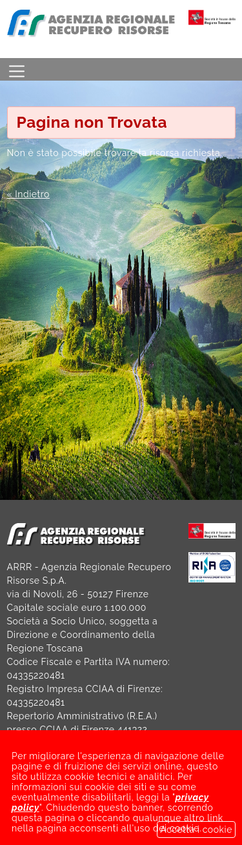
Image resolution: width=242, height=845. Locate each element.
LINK (73, 824)
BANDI (22, 824)
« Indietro (28, 194)
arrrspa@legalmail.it (129, 784)
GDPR (123, 824)
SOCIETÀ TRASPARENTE (62, 811)
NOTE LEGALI (172, 811)
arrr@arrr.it (59, 770)
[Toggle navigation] (16, 69)
